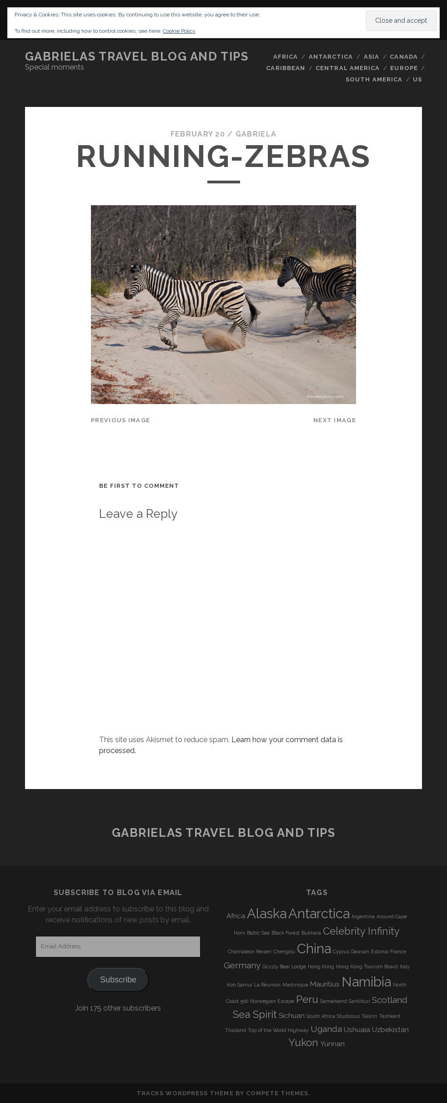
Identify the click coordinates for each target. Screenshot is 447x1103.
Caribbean (285, 68)
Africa (285, 56)
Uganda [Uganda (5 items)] (326, 1029)
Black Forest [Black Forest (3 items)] (285, 933)
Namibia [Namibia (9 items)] (366, 982)
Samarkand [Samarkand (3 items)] (333, 1001)
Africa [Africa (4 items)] (235, 916)
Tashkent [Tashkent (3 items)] (390, 1016)
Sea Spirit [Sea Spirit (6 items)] (255, 1014)
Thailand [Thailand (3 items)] (235, 1030)
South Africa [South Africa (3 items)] (320, 1016)
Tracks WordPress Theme (185, 1093)
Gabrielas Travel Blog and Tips (137, 56)
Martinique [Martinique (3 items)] (295, 984)
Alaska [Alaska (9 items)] (266, 913)
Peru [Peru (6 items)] (307, 999)
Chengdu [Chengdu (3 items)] (284, 951)
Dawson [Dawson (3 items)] (360, 951)
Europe (403, 68)
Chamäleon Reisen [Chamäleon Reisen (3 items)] (249, 951)
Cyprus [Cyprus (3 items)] (341, 951)
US (417, 79)
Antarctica (331, 56)
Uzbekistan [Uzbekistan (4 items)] (390, 1030)
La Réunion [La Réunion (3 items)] (267, 984)
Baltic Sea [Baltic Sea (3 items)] (258, 933)
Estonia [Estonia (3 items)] (379, 951)
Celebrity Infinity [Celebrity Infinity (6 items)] (361, 931)
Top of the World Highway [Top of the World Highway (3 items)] (278, 1030)
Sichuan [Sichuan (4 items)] (292, 1016)
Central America (348, 68)
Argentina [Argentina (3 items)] (363, 916)
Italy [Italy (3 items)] (405, 966)
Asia (371, 56)
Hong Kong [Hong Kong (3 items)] (321, 966)
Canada (403, 56)
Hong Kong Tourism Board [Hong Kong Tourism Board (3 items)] (367, 966)
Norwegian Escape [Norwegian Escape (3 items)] (272, 1001)
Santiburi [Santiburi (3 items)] (359, 1001)
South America (374, 79)
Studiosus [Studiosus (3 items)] (348, 1016)
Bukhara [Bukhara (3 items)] (311, 933)
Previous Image (120, 420)
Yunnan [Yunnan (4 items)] (332, 1044)
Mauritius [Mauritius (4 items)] (325, 984)
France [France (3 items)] (398, 951)
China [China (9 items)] (314, 948)
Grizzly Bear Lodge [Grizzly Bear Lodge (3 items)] (284, 966)
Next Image (334, 420)
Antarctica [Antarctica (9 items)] (319, 913)
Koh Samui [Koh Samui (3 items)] (239, 984)
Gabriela (256, 134)
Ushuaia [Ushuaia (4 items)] (357, 1030)
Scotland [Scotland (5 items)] (389, 1000)
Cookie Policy (179, 31)
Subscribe (118, 979)
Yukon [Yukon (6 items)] (303, 1042)
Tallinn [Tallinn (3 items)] (369, 1016)
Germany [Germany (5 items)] (242, 965)
